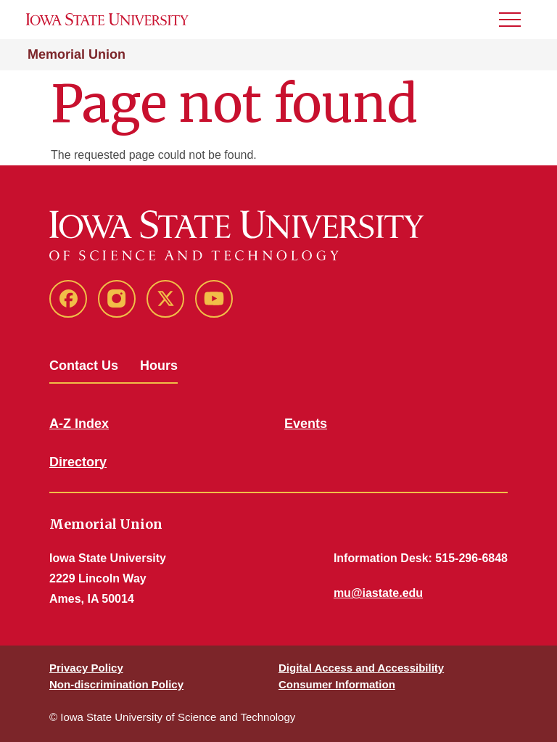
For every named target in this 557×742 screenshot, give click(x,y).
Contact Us (83, 365)
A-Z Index (79, 423)
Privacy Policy (86, 667)
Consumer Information (336, 684)
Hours (159, 365)
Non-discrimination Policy (116, 684)
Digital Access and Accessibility (361, 667)
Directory (78, 462)
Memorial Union (76, 54)
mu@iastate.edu (378, 593)
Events (305, 423)
